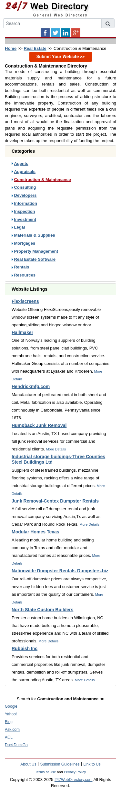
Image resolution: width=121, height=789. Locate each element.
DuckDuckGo (16, 745)
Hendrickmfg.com (31, 386)
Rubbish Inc (24, 648)
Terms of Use (45, 772)
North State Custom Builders (42, 609)
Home (10, 48)
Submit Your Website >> (60, 56)
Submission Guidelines (59, 764)
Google (11, 706)
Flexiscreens (25, 301)
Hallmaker (22, 332)
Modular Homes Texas (35, 531)
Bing (9, 722)
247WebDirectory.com (74, 779)
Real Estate (35, 48)
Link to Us (91, 764)
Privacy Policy (75, 772)
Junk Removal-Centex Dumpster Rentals (55, 500)
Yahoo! (11, 714)
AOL (9, 737)
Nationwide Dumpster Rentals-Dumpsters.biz (60, 570)
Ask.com (12, 729)
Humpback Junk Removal (39, 425)
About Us (28, 764)
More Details (55, 449)
